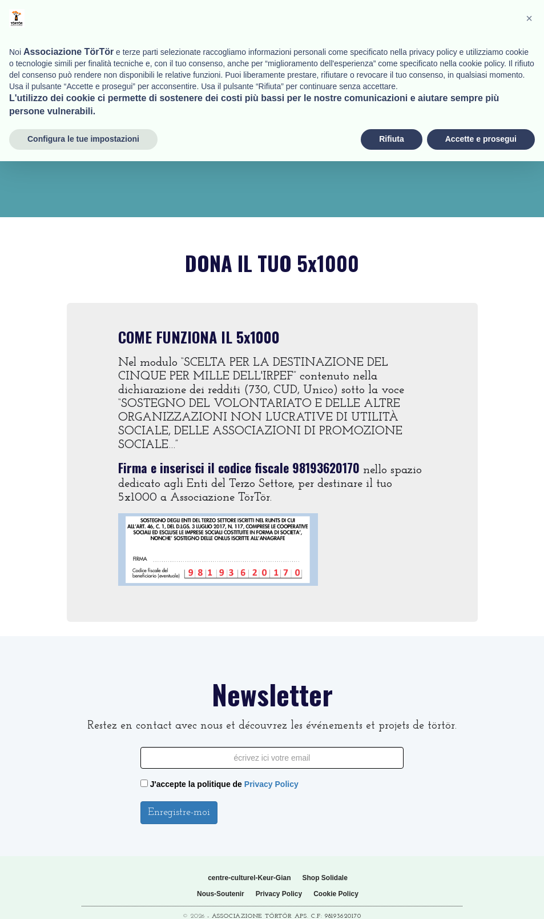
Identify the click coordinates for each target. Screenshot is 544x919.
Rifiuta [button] (391, 896)
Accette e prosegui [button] (481, 896)
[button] (529, 776)
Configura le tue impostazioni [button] (83, 896)
